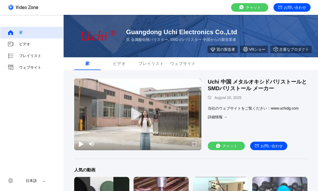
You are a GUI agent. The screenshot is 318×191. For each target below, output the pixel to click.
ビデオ (18, 44)
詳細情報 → (217, 117)
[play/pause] (81, 144)
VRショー (254, 49)
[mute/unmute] (91, 144)
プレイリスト (24, 56)
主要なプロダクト (291, 49)
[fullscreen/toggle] (194, 144)
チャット (249, 7)
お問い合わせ (292, 7)
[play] (137, 114)
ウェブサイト (24, 67)
